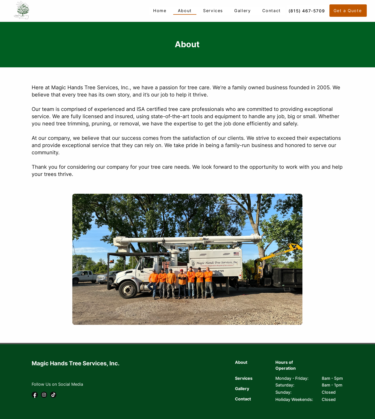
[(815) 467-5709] (307, 11)
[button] (348, 10)
